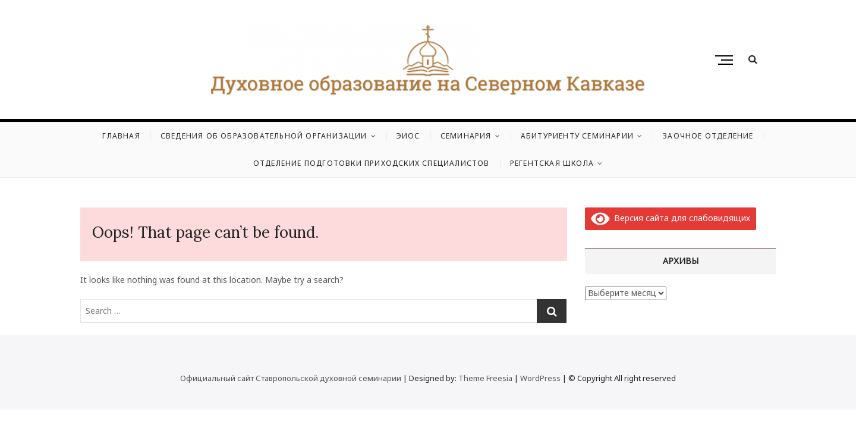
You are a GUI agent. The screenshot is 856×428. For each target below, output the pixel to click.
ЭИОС (408, 136)
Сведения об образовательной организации (263, 136)
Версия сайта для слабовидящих (670, 218)
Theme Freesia (485, 378)
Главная (121, 136)
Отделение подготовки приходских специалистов (371, 163)
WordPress (540, 378)
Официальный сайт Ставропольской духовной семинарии (290, 378)
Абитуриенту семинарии (577, 136)
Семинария (466, 136)
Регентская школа (552, 163)
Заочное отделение (708, 136)
